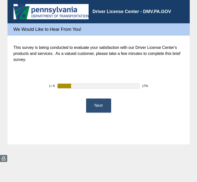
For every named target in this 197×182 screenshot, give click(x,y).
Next (98, 105)
